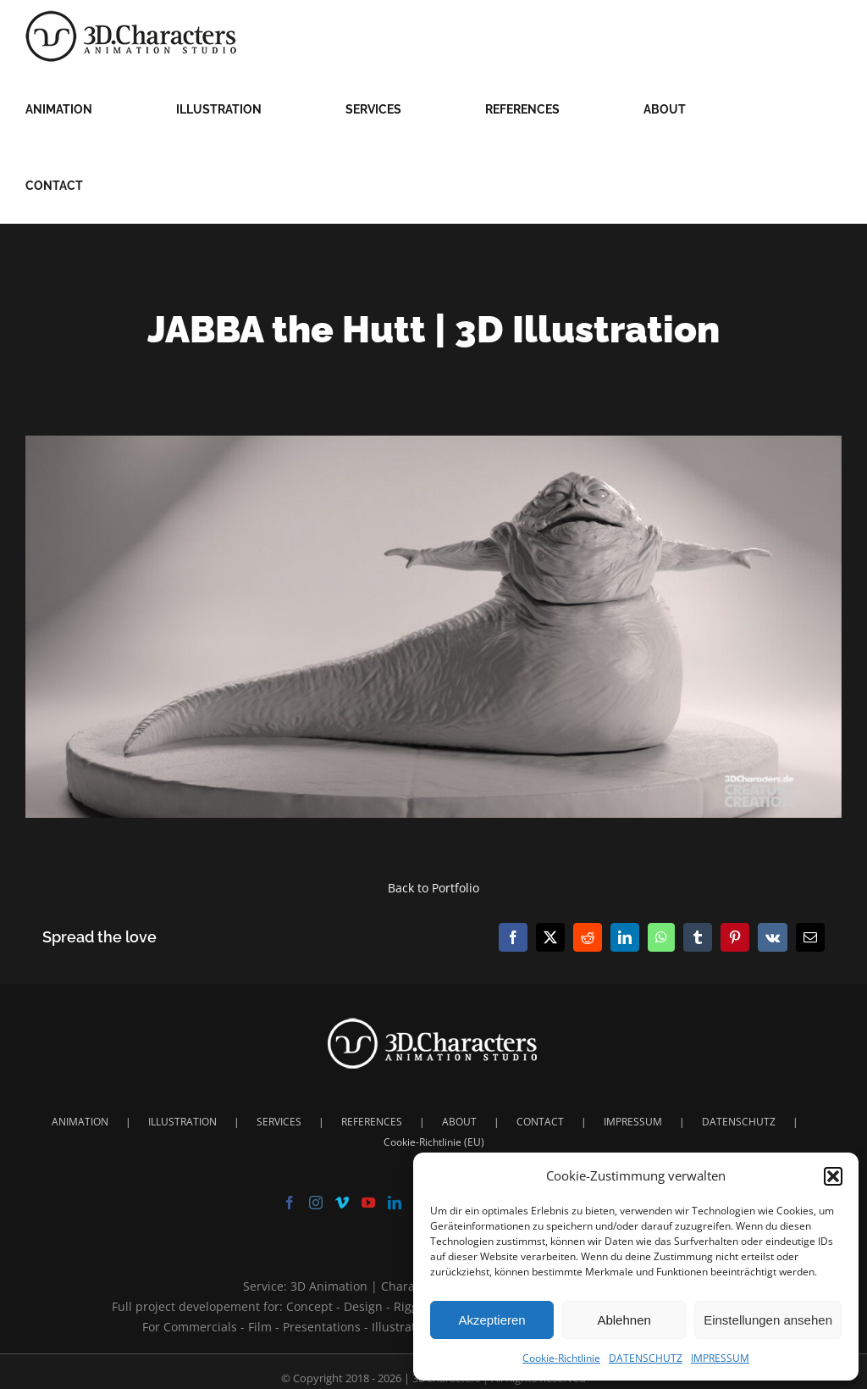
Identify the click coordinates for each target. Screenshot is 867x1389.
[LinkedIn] (394, 1202)
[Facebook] (289, 1202)
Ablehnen (623, 1320)
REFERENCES (371, 1121)
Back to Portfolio (433, 888)
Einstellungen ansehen (768, 1320)
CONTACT (540, 1121)
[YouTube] (368, 1202)
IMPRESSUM (720, 1358)
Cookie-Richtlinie (561, 1358)
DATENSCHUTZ (645, 1358)
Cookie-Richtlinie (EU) (434, 1142)
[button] (833, 1176)
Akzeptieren (491, 1320)
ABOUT (459, 1121)
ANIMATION (80, 1121)
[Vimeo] (342, 1202)
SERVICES (279, 1121)
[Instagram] (316, 1202)
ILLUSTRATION (182, 1121)
